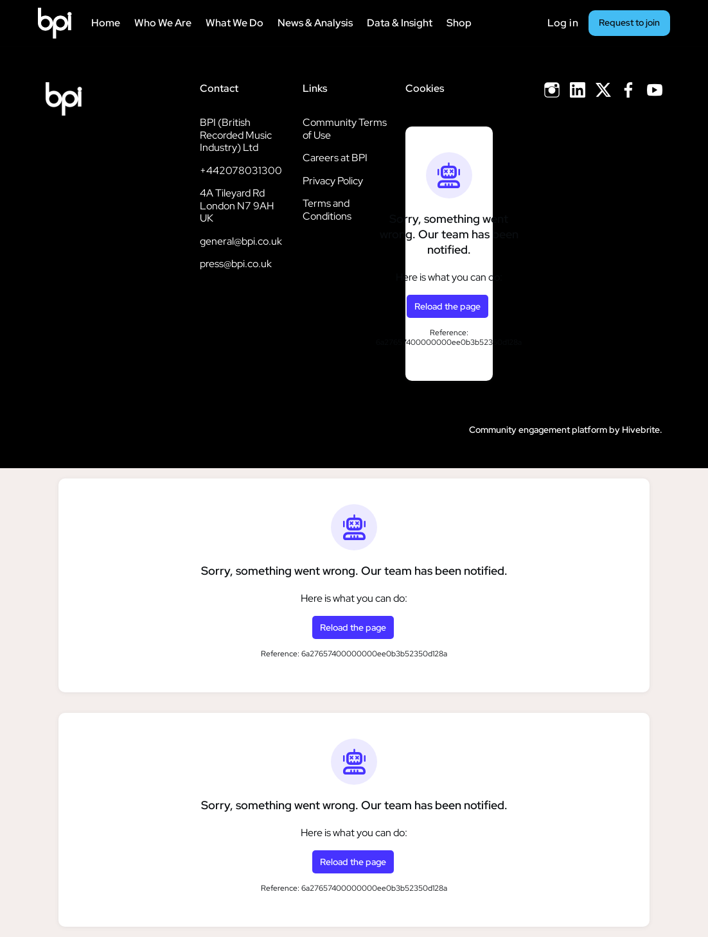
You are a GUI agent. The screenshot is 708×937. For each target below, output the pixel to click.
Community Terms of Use (345, 129)
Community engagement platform (538, 429)
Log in (562, 23)
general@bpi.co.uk (241, 241)
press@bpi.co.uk (236, 263)
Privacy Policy (333, 181)
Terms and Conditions (327, 210)
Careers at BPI (335, 157)
